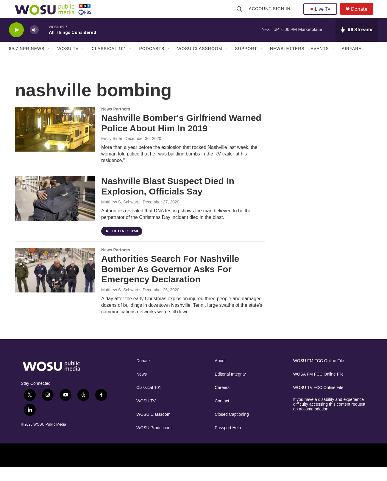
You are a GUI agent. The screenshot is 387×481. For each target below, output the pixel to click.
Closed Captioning (232, 428)
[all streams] (356, 43)
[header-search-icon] (240, 15)
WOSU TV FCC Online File (318, 401)
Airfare (352, 62)
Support (246, 62)
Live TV (321, 15)
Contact (222, 414)
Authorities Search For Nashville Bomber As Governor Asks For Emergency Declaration (170, 282)
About (220, 374)
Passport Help (228, 441)
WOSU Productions (154, 441)
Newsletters (287, 62)
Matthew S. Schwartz (121, 215)
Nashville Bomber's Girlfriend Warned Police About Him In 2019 (181, 136)
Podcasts (151, 62)
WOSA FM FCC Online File (318, 387)
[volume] (34, 43)
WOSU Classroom (199, 62)
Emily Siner (111, 152)
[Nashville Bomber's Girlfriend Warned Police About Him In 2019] (55, 142)
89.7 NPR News (27, 62)
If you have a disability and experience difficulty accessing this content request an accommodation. (329, 418)
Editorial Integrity (230, 387)
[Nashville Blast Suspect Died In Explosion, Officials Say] (55, 211)
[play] (16, 43)
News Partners (115, 122)
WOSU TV (68, 62)
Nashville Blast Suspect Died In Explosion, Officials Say (167, 199)
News (141, 387)
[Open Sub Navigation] (295, 15)
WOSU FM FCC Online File (318, 374)
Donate (363, 16)
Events (319, 62)
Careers (222, 401)
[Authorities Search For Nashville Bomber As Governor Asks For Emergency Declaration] (55, 283)
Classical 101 (109, 62)
